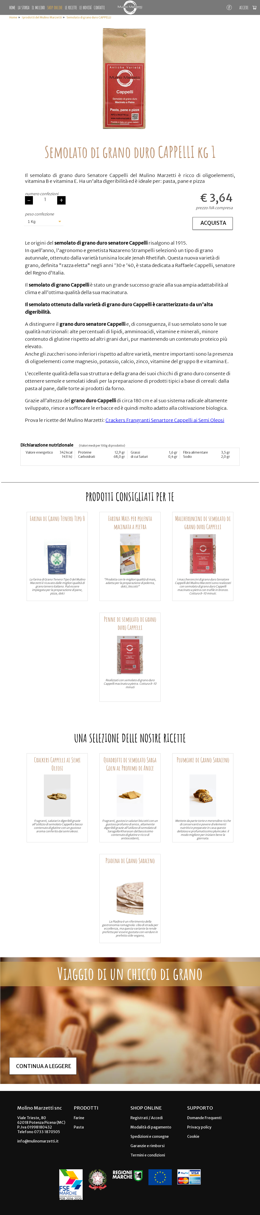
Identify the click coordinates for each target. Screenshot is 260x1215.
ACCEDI (243, 7)
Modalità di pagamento (150, 1127)
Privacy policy (199, 1127)
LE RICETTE (71, 7)
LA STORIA (23, 7)
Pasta (79, 1127)
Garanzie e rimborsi (147, 1145)
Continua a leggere (43, 1066)
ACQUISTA (213, 223)
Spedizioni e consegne (149, 1136)
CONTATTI (99, 7)
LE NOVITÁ (85, 7)
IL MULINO (38, 7)
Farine (79, 1117)
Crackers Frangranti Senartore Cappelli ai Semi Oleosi (164, 420)
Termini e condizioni (147, 1155)
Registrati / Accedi (146, 1117)
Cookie (193, 1136)
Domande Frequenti (204, 1117)
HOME (12, 7)
